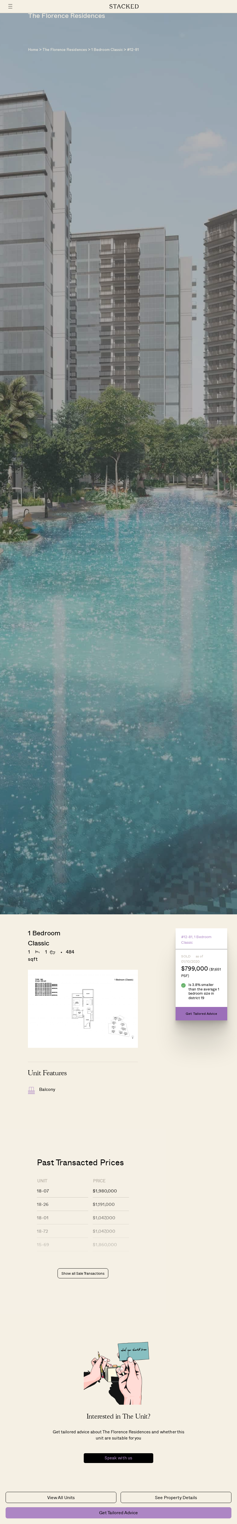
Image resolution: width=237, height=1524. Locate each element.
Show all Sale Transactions (82, 1273)
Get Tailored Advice (118, 1512)
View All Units (61, 1497)
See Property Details (176, 1497)
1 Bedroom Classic (107, 50)
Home (33, 50)
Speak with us (118, 1458)
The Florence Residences (64, 50)
